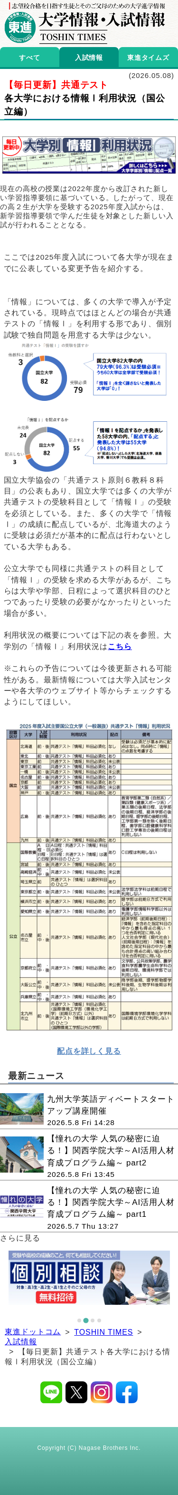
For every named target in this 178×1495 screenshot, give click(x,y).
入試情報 (21, 1342)
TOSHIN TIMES (103, 1332)
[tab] (79, 1320)
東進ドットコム (33, 1332)
